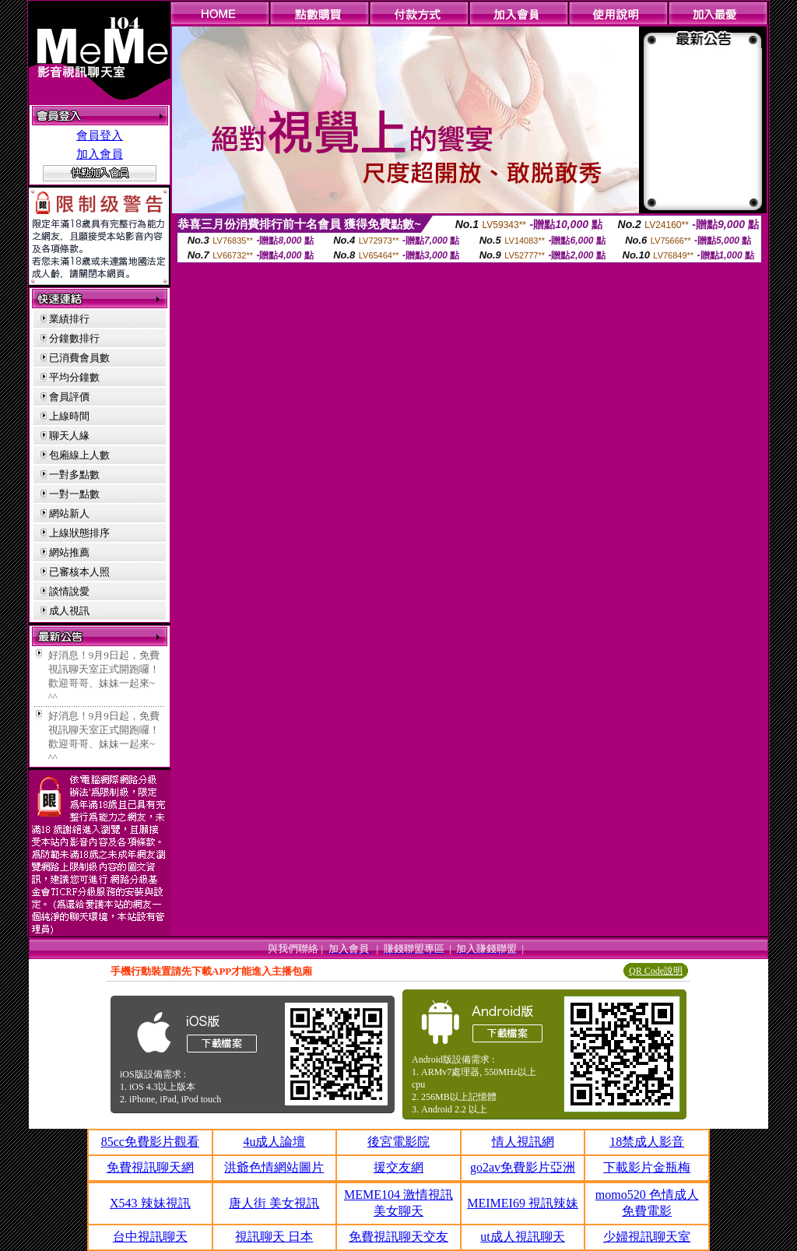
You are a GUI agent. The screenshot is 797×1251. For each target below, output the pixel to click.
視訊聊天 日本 (274, 1236)
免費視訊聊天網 (150, 1167)
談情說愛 (69, 591)
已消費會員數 (79, 358)
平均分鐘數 (74, 377)
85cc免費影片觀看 (150, 1141)
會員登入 (99, 135)
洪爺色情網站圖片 (274, 1167)
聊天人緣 (69, 435)
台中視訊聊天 (150, 1236)
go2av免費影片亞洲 (522, 1167)
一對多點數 (74, 474)
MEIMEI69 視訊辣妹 (522, 1203)
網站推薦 (69, 552)
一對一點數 (74, 494)
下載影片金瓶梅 (646, 1167)
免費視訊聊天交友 (398, 1236)
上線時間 (69, 416)
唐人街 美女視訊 (274, 1203)
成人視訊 (69, 611)
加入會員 (99, 154)
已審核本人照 (79, 572)
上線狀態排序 (79, 533)
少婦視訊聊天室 (646, 1236)
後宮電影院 (398, 1141)
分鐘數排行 (74, 338)
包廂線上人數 (79, 455)
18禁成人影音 (646, 1141)
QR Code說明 (656, 970)
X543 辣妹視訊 (150, 1203)
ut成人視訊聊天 (522, 1236)
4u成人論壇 (274, 1141)
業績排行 (69, 319)
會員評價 (69, 396)
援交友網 (398, 1167)
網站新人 (69, 513)
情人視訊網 (523, 1141)
